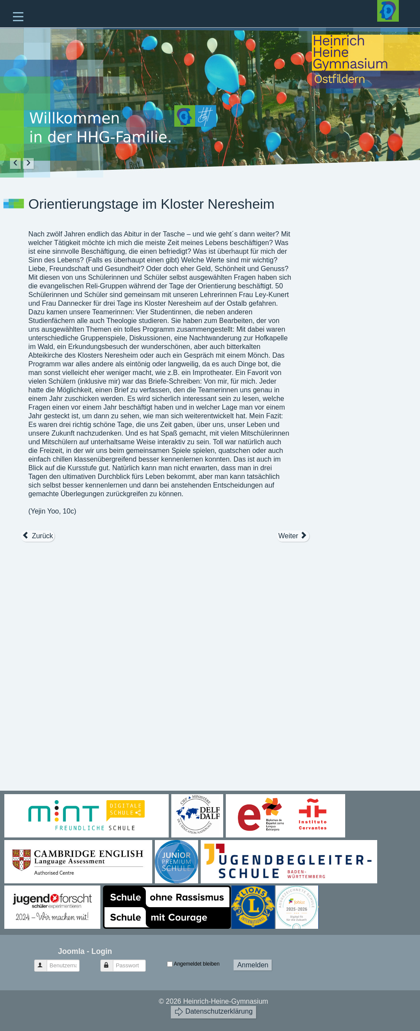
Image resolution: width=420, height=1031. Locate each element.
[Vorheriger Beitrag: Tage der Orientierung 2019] (38, 536)
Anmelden (252, 965)
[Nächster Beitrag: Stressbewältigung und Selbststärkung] (293, 536)
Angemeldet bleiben (197, 964)
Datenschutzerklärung (213, 1011)
